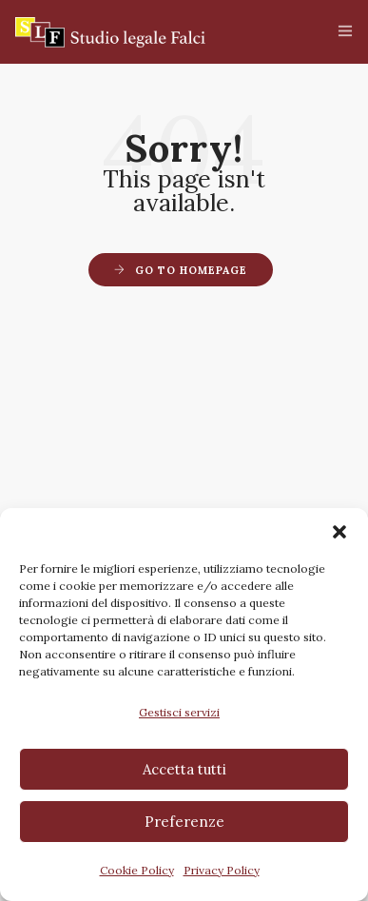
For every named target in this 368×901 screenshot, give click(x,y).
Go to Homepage (191, 270)
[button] (339, 531)
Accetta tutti (184, 769)
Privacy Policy (222, 870)
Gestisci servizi (179, 712)
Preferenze (184, 822)
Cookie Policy (137, 870)
